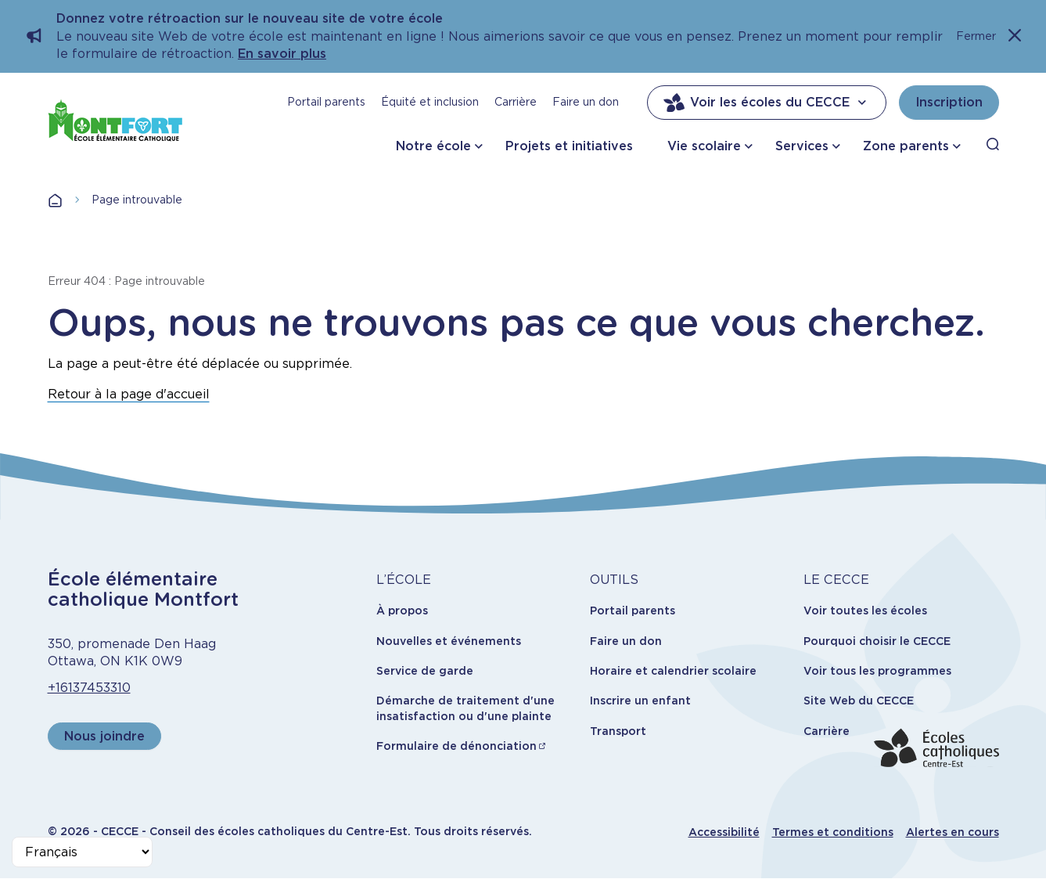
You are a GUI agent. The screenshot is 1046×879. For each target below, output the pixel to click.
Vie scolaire (704, 146)
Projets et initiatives (569, 146)
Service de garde (424, 671)
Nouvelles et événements (448, 641)
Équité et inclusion (430, 101)
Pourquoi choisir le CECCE (877, 641)
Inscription (949, 102)
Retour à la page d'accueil (129, 394)
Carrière (515, 101)
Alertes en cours (952, 832)
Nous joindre (104, 736)
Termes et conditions (832, 832)
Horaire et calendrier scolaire (673, 671)
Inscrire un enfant (640, 700)
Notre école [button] (433, 146)
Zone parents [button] (906, 146)
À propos (402, 610)
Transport (618, 731)
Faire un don (585, 101)
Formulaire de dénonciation (456, 746)
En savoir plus (282, 53)
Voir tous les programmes (877, 671)
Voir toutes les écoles (865, 610)
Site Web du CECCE (858, 700)
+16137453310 (89, 687)
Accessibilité (724, 832)
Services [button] (802, 146)
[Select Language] (82, 852)
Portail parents (326, 101)
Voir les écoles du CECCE (766, 102)
